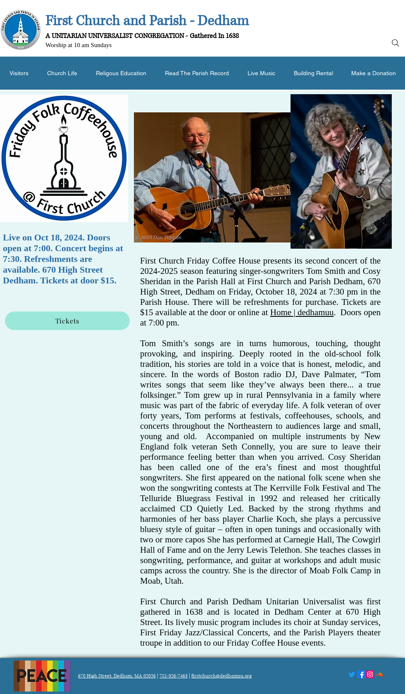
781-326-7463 (174, 676)
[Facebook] (361, 674)
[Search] (395, 43)
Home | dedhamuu (302, 312)
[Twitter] (352, 674)
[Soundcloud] (379, 674)
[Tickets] (67, 320)
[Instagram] (370, 674)
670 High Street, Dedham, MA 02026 (117, 676)
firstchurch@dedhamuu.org (221, 676)
